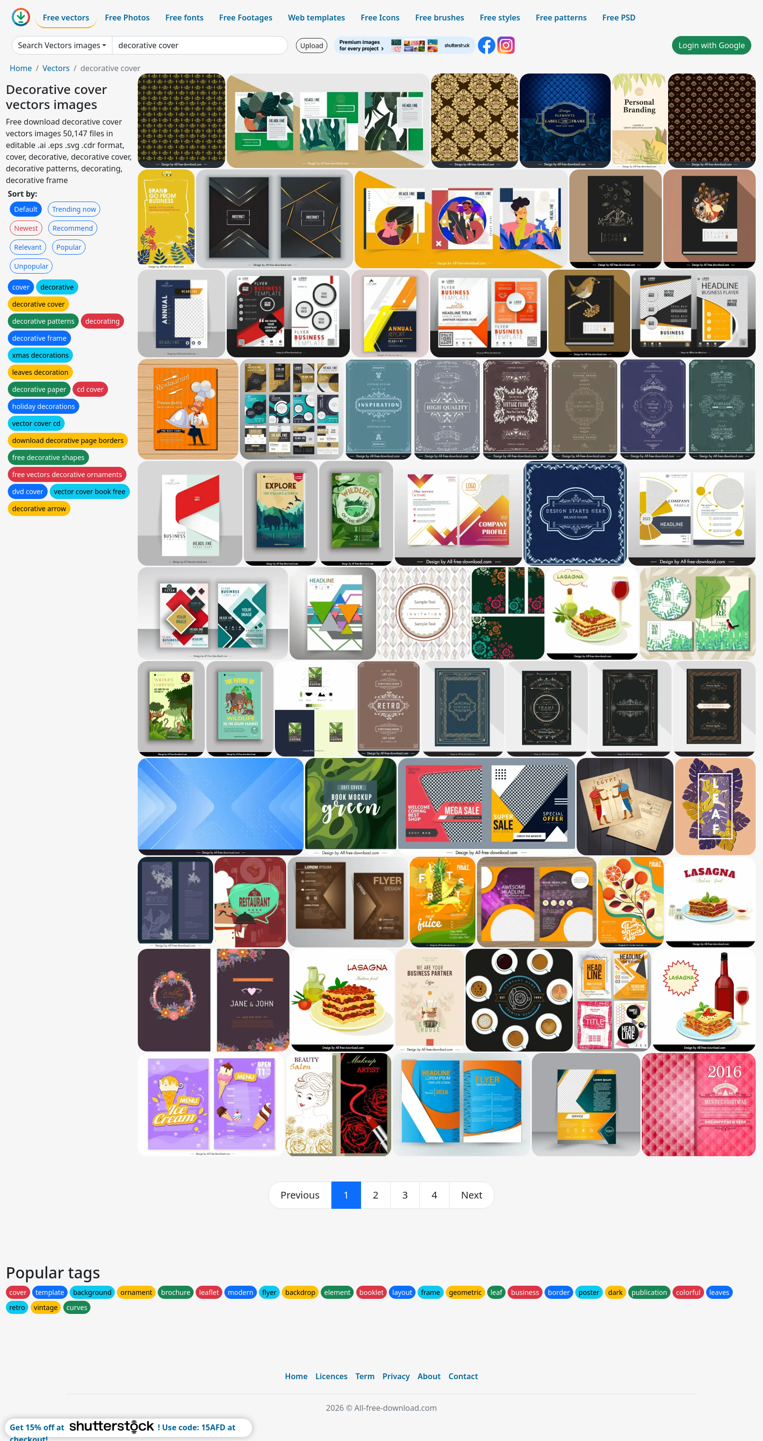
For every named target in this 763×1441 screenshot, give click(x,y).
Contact (463, 1376)
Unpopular (31, 266)
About (429, 1376)
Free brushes (439, 17)
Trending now (74, 209)
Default (25, 209)
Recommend (73, 228)
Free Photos (127, 17)
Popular (68, 247)
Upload (311, 45)
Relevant (28, 247)
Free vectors (66, 17)
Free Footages (245, 17)
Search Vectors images (59, 45)
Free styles (500, 17)
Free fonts (184, 17)
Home (21, 68)
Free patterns (561, 17)
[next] (472, 1195)
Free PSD (619, 17)
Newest (26, 228)
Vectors (56, 68)
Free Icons (380, 17)
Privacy (396, 1376)
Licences (331, 1376)
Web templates (316, 17)
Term (365, 1376)
